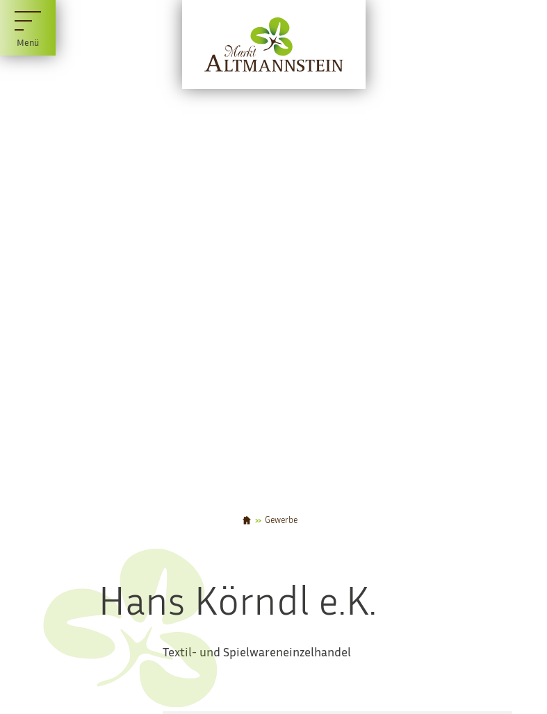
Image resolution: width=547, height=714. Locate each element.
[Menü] (28, 28)
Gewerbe (281, 520)
